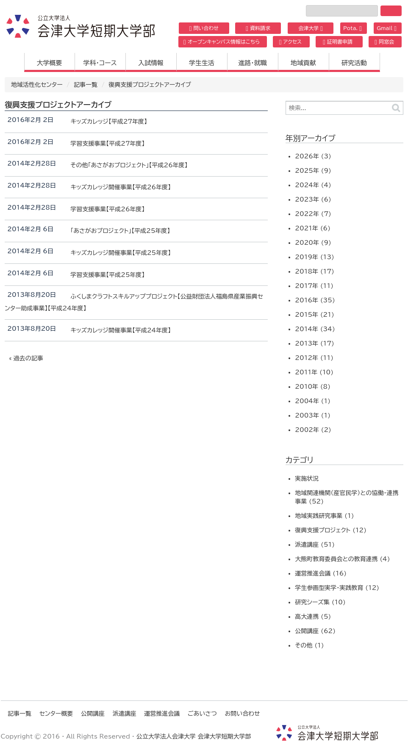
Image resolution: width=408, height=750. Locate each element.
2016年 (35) (315, 300)
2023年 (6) (313, 199)
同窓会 (384, 42)
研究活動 (354, 63)
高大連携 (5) (313, 617)
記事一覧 (85, 85)
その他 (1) (309, 645)
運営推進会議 (162, 714)
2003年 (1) (312, 415)
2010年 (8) (312, 387)
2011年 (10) (314, 372)
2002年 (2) (313, 430)
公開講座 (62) (315, 631)
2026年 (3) (313, 156)
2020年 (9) (313, 243)
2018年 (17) (314, 271)
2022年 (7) (313, 214)
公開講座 (93, 714)
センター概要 (56, 714)
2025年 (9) (313, 171)
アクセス (290, 42)
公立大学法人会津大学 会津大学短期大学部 (193, 736)
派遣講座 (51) (315, 545)
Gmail (387, 28)
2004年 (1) (312, 401)
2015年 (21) (314, 315)
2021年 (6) (312, 228)
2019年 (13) (314, 257)
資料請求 (258, 28)
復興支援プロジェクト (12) (330, 530)
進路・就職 (252, 63)
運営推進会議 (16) (321, 573)
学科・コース (100, 63)
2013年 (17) (314, 343)
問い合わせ (204, 28)
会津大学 (310, 28)
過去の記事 (28, 358)
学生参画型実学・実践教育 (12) (337, 588)
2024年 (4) (313, 185)
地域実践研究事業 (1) (324, 516)
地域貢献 (303, 63)
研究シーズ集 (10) (320, 602)
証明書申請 (337, 42)
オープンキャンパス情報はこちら (221, 42)
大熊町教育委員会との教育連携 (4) (342, 559)
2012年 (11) (314, 358)
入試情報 (151, 63)
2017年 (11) (314, 286)
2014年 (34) (315, 329)
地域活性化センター (37, 85)
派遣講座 (124, 714)
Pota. (352, 28)
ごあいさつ (202, 714)
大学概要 (49, 63)
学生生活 (201, 63)
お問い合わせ (242, 714)
